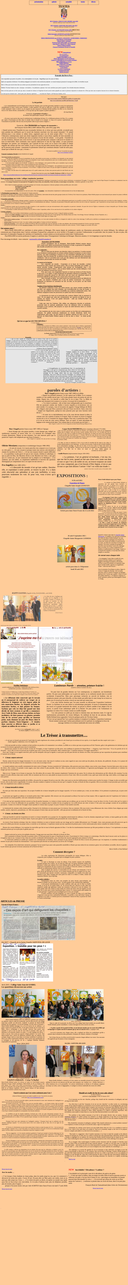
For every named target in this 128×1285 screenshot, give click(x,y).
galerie (54, 2)
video (64, 18)
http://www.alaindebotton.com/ (35, 1097)
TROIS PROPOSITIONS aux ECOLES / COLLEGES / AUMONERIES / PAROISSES (64, 38)
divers (93, 2)
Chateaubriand (67, 52)
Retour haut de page (7, 1169)
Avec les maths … (64, 54)
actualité (69, 2)
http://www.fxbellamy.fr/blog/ (65, 152)
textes (83, 2)
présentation (38, 2)
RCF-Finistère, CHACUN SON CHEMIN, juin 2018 (64, 21)
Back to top (72, 1159)
